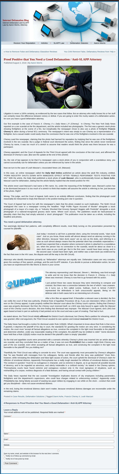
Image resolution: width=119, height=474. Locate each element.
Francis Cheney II (72, 396)
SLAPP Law (59, 43)
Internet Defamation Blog (16, 20)
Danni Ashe (58, 396)
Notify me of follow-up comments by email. (21, 456)
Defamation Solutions (35, 396)
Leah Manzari (87, 396)
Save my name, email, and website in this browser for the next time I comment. (31, 453)
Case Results (18, 396)
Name (6, 434)
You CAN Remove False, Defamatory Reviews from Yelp (89, 51)
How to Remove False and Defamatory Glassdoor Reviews (31, 51)
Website (6, 445)
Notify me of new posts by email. (17, 459)
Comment (8, 416)
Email (6, 439)
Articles (44, 43)
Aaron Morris (99, 43)
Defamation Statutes (79, 43)
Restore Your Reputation (24, 43)
